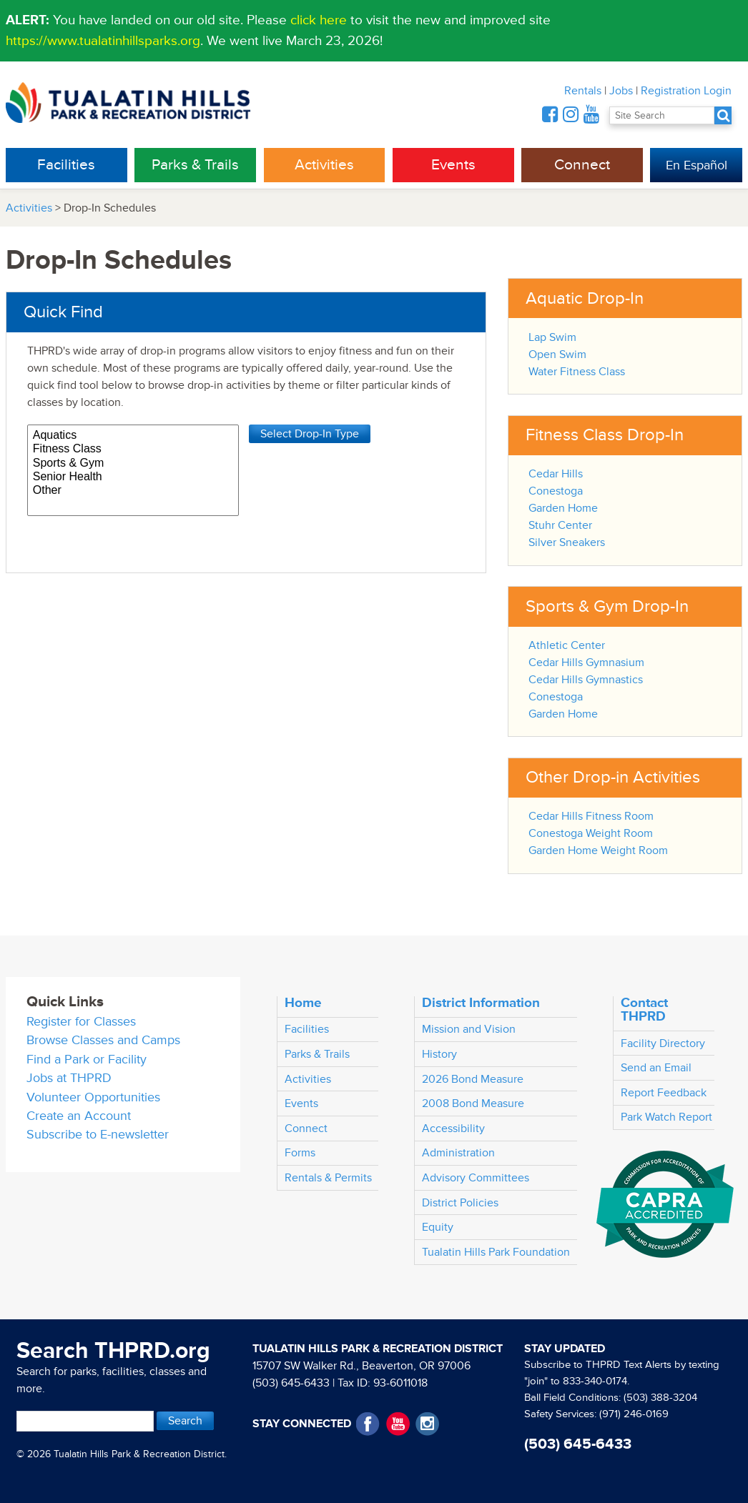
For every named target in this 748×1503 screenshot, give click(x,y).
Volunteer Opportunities (93, 1097)
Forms (300, 1153)
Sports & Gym (133, 463)
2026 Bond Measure (472, 1079)
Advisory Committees (475, 1178)
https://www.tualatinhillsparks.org (103, 40)
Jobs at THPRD (69, 1078)
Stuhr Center (560, 525)
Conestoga (555, 491)
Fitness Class (133, 449)
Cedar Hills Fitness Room (591, 816)
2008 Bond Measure (473, 1103)
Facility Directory (663, 1043)
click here (318, 20)
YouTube (398, 1424)
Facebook (368, 1424)
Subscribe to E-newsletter (97, 1134)
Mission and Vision (469, 1029)
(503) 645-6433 (291, 1383)
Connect (582, 165)
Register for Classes (81, 1021)
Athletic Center (566, 645)
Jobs (621, 91)
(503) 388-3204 (660, 1397)
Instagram (427, 1424)
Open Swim (557, 354)
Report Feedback (664, 1093)
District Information (481, 1002)
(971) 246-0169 (634, 1414)
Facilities (66, 165)
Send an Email (656, 1068)
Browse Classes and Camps (103, 1040)
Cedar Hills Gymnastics (585, 680)
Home (303, 1002)
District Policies (460, 1203)
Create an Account (78, 1115)
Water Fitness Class (576, 371)
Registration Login (686, 91)
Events (453, 165)
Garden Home (563, 508)
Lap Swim (552, 337)
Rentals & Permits (328, 1178)
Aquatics (133, 435)
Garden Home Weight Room (598, 850)
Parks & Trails (195, 165)
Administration (458, 1153)
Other (133, 490)
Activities (324, 165)
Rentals (582, 91)
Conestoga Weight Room (590, 833)
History (439, 1054)
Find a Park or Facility (86, 1059)
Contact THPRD (644, 1009)
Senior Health (133, 477)
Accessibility (453, 1128)
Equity (437, 1227)
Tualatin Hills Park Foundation (496, 1252)
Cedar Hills (555, 474)
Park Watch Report (666, 1117)
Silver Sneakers (566, 542)
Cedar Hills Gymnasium (586, 662)
